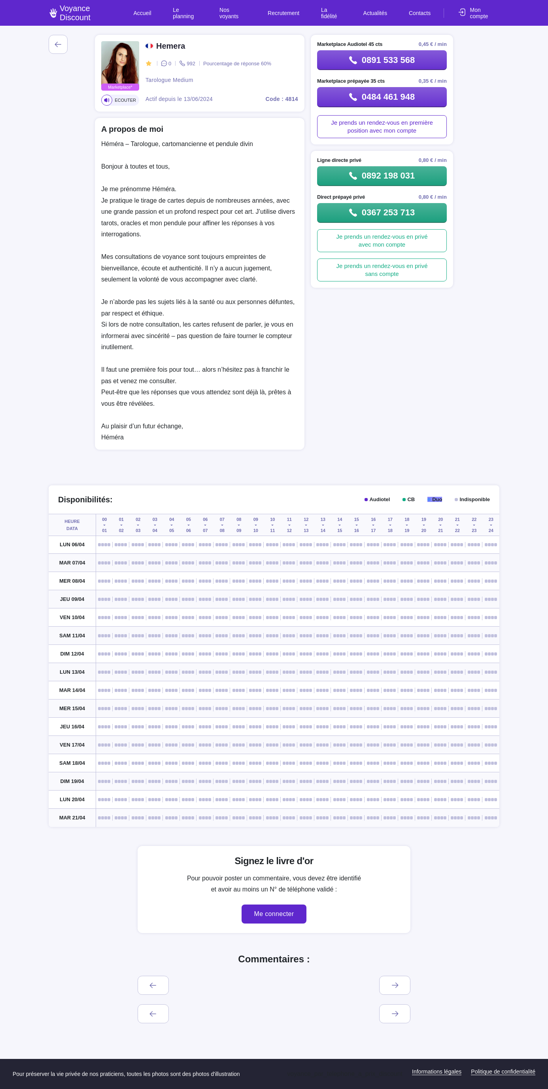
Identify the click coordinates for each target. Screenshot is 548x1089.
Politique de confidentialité (503, 1071)
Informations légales (436, 1071)
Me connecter (274, 913)
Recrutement (306, 9)
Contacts (421, 9)
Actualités (385, 9)
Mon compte (484, 9)
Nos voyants (262, 9)
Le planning (218, 9)
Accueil (182, 9)
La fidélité (347, 9)
